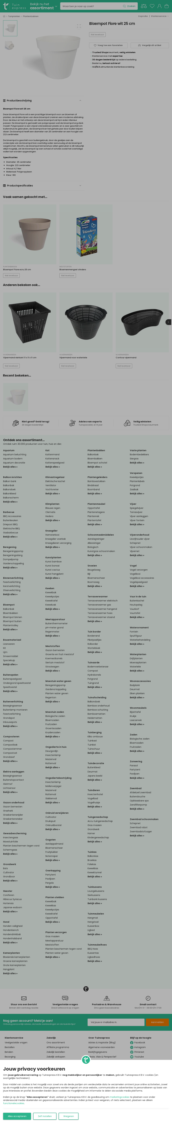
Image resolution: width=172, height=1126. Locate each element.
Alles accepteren (17, 1116)
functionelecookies (13, 1103)
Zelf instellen (45, 1116)
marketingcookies (119, 1097)
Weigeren (68, 1116)
